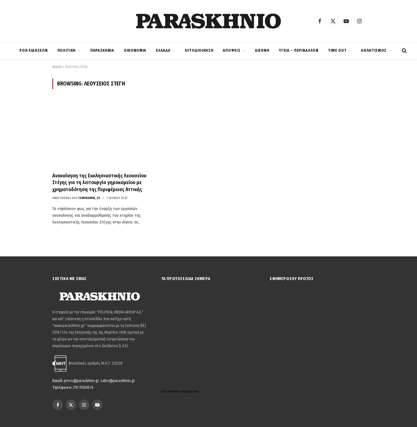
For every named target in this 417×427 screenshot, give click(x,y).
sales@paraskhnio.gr (117, 380)
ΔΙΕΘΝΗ (262, 50)
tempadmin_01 (89, 198)
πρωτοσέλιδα (172, 391)
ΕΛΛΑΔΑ (163, 50)
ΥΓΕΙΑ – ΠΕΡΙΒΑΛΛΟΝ (299, 50)
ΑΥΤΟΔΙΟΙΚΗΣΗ (199, 50)
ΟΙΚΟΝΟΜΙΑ (135, 50)
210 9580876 (83, 387)
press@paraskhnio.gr (81, 380)
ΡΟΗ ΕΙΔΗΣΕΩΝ (33, 50)
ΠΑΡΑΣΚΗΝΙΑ (102, 50)
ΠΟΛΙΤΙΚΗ (66, 50)
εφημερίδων (192, 391)
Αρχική (57, 67)
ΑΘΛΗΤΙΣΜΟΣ (374, 50)
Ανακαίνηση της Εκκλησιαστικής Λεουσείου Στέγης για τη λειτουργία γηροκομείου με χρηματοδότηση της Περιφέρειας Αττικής (99, 183)
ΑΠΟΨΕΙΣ (231, 50)
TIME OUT (337, 50)
